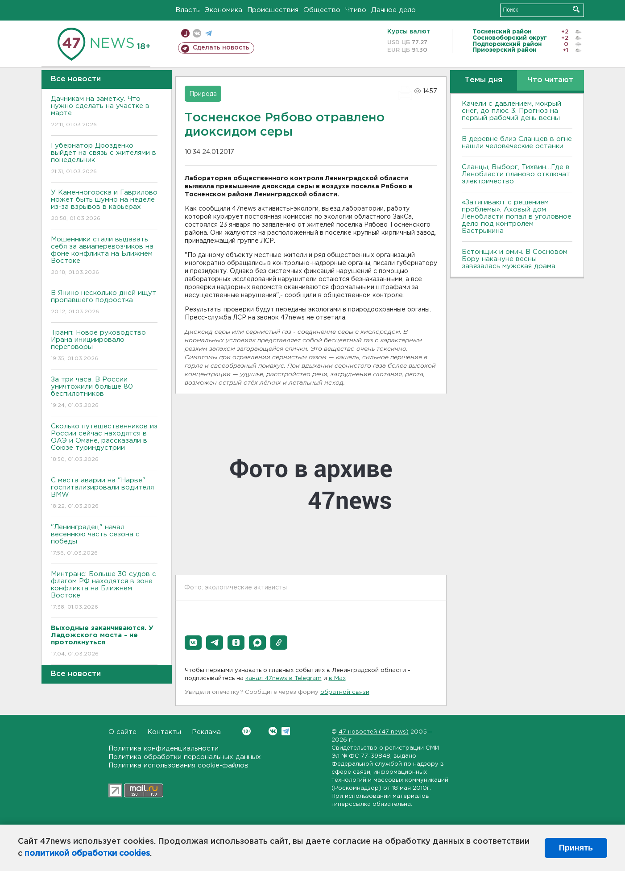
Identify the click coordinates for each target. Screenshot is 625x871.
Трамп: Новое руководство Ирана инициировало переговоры (104, 346)
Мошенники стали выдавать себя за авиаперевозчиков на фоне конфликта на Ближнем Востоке (104, 256)
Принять (576, 847)
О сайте (122, 732)
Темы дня (483, 80)
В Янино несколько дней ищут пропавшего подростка (104, 302)
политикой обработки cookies (87, 853)
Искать (576, 9)
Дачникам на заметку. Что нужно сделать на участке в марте (104, 112)
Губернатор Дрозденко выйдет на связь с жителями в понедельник (104, 159)
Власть (187, 10)
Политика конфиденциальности (163, 748)
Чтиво (355, 10)
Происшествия (272, 10)
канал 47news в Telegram (283, 678)
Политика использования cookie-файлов (178, 765)
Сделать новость (221, 47)
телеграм (208, 33)
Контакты (164, 732)
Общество (321, 10)
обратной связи (344, 692)
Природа (203, 94)
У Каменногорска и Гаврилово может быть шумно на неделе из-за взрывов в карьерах (104, 206)
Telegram (285, 731)
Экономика (223, 10)
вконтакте (197, 33)
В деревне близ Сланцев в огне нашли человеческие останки (517, 142)
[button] (193, 642)
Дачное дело (393, 10)
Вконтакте (246, 731)
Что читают (550, 80)
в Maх (337, 678)
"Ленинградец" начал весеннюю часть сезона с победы (104, 540)
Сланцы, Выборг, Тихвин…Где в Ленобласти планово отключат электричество (516, 174)
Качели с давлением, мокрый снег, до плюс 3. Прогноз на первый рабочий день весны (511, 111)
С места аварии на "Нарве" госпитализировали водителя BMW (104, 493)
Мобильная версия (185, 33)
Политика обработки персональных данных (184, 757)
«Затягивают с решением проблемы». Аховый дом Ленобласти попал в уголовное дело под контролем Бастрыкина (516, 216)
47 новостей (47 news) (374, 732)
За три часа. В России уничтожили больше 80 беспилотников (104, 393)
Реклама (206, 732)
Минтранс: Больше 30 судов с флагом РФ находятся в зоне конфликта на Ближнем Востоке (104, 591)
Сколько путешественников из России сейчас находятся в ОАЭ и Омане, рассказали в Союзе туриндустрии (104, 443)
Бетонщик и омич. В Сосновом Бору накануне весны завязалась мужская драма (514, 259)
